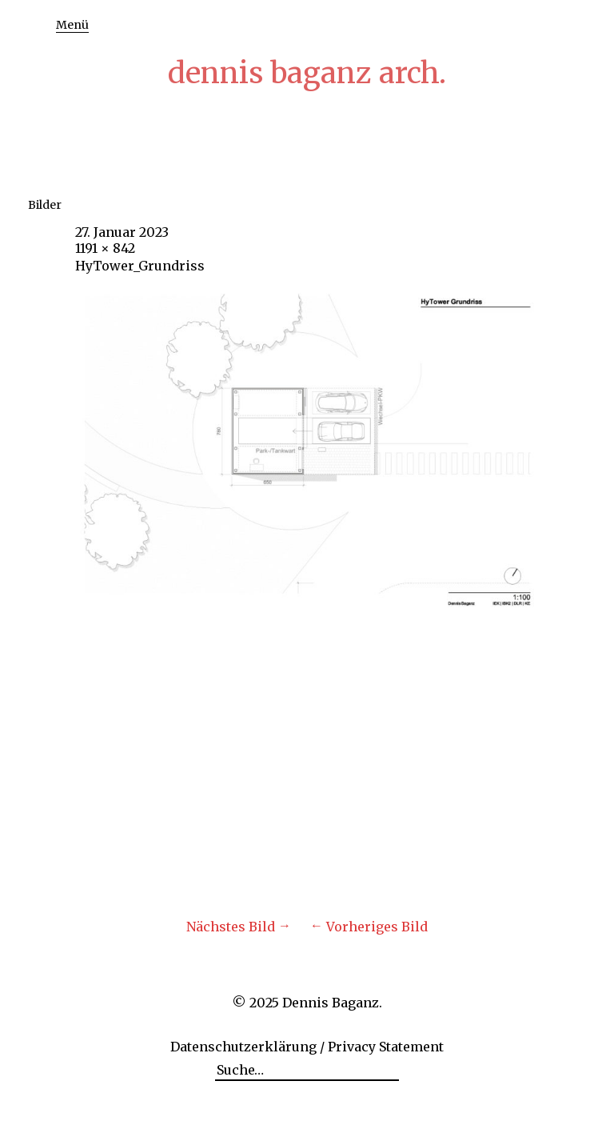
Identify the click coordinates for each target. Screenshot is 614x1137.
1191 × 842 (105, 248)
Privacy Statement (386, 1047)
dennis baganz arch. (307, 73)
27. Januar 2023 (122, 232)
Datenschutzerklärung (243, 1047)
